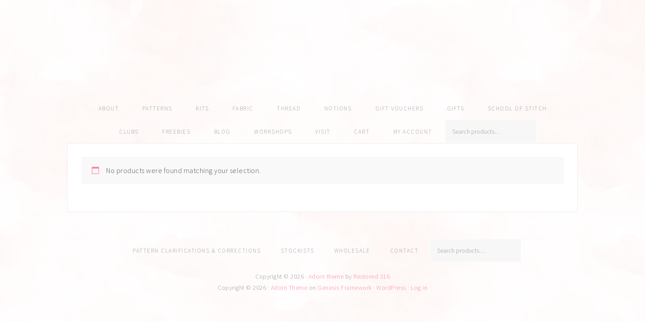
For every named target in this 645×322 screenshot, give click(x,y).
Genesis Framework (345, 288)
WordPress (391, 288)
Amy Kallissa (322, 60)
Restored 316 (371, 276)
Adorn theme (326, 276)
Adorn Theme (289, 288)
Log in (419, 288)
